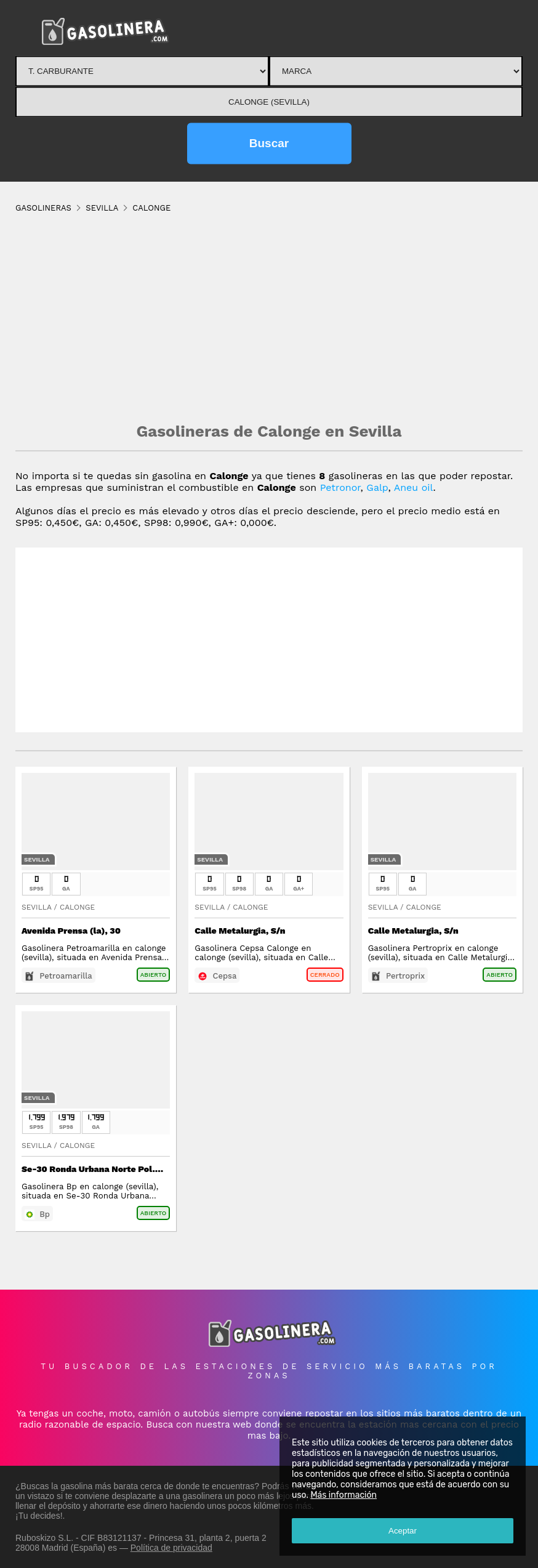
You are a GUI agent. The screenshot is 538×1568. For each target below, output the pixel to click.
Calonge (77, 907)
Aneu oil (413, 487)
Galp (377, 487)
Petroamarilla (65, 975)
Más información (343, 1495)
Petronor (340, 487)
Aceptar (402, 1530)
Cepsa (225, 975)
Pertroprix (405, 975)
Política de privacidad (171, 1548)
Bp (44, 1214)
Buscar (269, 143)
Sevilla (37, 859)
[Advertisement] (269, 317)
